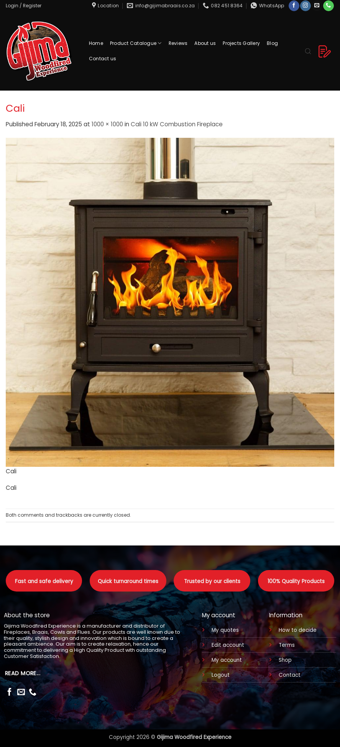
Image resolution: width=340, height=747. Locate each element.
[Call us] (328, 5)
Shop (285, 660)
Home (96, 43)
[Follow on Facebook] (294, 5)
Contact (290, 675)
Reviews (178, 43)
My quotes (225, 630)
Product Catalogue (136, 43)
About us (205, 43)
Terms (287, 645)
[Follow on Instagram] (305, 5)
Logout (221, 675)
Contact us (102, 58)
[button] (23, 5)
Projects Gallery (241, 43)
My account (227, 660)
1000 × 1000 (107, 124)
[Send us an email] (317, 5)
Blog (272, 43)
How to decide (298, 630)
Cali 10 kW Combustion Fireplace (177, 124)
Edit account (228, 645)
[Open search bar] (308, 51)
